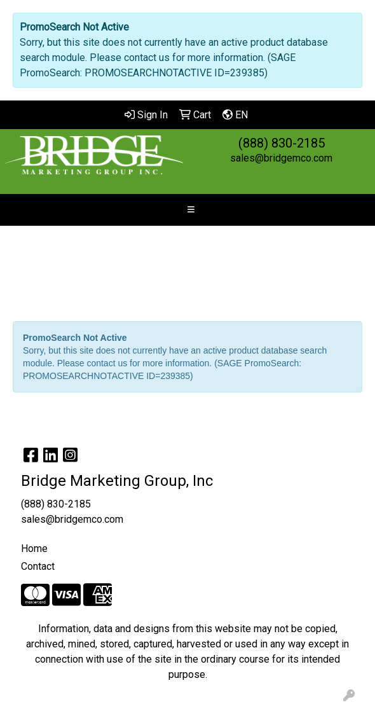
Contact (38, 566)
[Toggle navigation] (190, 210)
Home (34, 548)
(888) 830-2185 (281, 143)
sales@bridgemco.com (281, 158)
